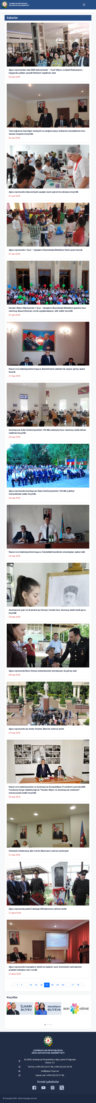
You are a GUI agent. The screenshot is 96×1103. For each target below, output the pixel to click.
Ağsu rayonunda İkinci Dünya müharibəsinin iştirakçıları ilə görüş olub (43, 671)
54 (31, 985)
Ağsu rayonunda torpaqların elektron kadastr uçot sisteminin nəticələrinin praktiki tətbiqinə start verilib (45, 968)
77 (73, 985)
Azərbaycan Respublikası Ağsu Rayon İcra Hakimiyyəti (19, 4)
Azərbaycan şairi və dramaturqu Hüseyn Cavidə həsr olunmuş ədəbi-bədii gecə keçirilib (47, 611)
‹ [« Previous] (13, 985)
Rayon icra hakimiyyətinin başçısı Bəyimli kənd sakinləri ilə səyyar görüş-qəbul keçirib (47, 370)
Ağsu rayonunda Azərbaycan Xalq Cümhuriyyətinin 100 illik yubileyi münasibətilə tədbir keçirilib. (41, 492)
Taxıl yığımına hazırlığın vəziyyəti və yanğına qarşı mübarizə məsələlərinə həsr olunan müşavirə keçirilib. (47, 132)
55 (36, 985)
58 (52, 985)
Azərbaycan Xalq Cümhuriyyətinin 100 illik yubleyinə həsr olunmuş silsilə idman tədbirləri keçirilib (47, 431)
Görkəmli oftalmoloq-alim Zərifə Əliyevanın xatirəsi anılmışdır (39, 851)
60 (63, 985)
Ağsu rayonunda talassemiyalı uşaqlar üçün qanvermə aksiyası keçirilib (43, 192)
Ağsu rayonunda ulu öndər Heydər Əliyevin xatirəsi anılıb (36, 729)
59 (57, 985)
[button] (45, 1024)
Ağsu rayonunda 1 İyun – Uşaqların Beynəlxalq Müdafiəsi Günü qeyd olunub (45, 250)
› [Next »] (82, 985)
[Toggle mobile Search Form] (84, 4)
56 (41, 985)
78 (78, 985)
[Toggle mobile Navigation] (90, 4)
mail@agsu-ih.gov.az (50, 1071)
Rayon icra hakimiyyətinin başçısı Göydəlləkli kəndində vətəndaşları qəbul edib (47, 552)
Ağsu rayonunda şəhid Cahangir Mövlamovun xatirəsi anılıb (38, 909)
